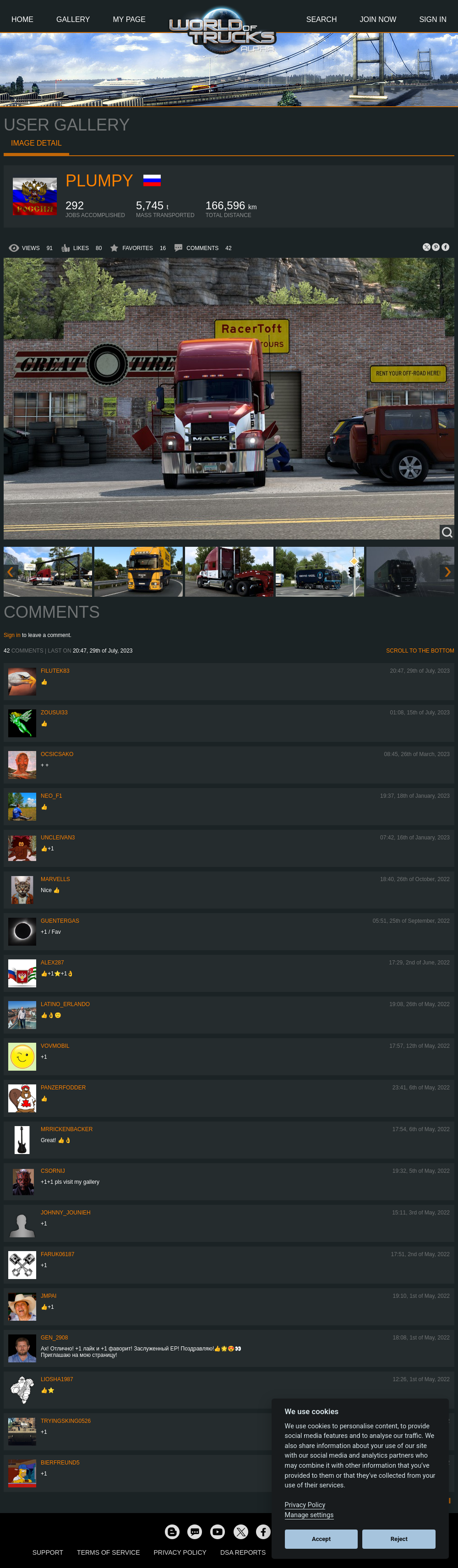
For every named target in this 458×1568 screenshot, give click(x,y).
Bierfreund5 (60, 1462)
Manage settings (309, 1515)
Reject (399, 1538)
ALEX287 (52, 962)
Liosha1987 (57, 1379)
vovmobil (55, 1046)
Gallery (73, 19)
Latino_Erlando (65, 1004)
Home (22, 19)
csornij (53, 1171)
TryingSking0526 (66, 1421)
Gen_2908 (54, 1337)
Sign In (433, 19)
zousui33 (54, 712)
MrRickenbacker (67, 1129)
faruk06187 (57, 1254)
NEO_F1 (51, 796)
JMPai (48, 1296)
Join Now (378, 19)
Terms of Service (108, 1552)
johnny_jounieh (66, 1212)
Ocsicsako (57, 754)
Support (48, 1552)
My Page (129, 19)
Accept (321, 1538)
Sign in (12, 635)
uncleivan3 (58, 837)
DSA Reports (243, 1552)
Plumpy (99, 180)
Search (321, 19)
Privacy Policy (180, 1552)
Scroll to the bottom (420, 651)
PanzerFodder (63, 1087)
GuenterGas (60, 921)
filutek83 (55, 671)
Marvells (55, 879)
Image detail (36, 143)
